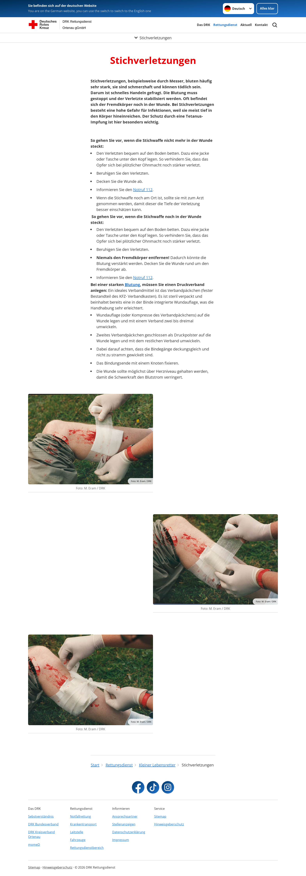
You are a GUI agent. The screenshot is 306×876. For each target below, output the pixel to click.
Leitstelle (76, 832)
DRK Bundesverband (43, 824)
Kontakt (261, 25)
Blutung (132, 284)
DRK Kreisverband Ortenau (41, 834)
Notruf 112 (142, 189)
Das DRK (203, 25)
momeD (34, 844)
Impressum (120, 840)
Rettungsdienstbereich (87, 848)
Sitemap (160, 816)
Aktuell (246, 25)
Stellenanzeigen (123, 824)
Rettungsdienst (225, 25)
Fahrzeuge (77, 840)
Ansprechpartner (125, 816)
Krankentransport (83, 824)
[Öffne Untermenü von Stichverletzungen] (153, 37)
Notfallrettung (80, 816)
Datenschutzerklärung (128, 832)
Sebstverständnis (41, 816)
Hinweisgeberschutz (169, 824)
